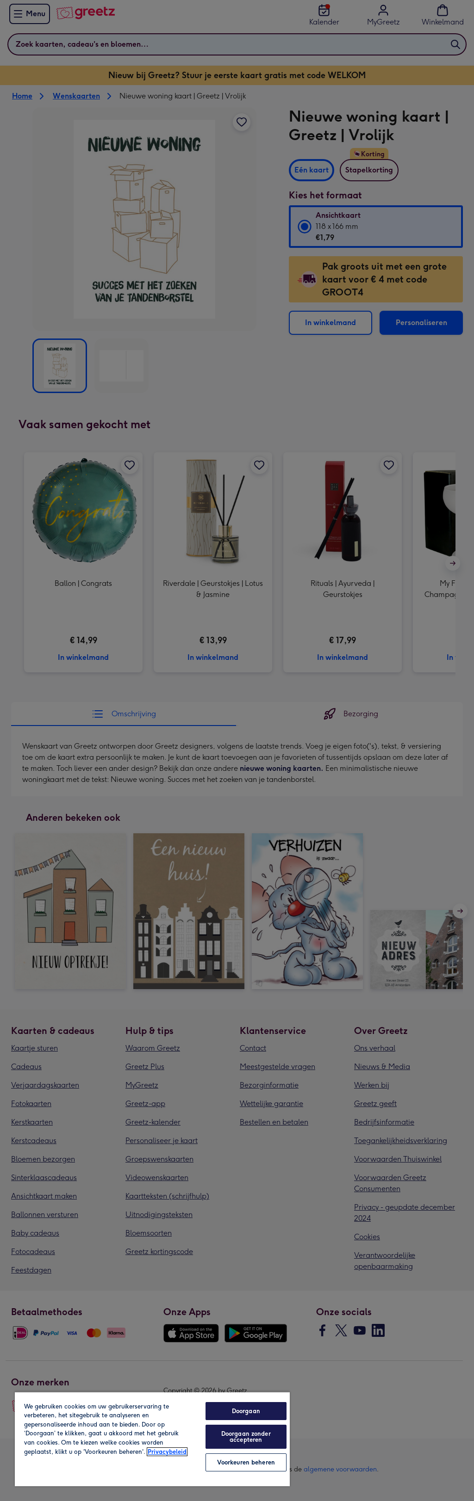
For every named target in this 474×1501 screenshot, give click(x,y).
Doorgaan (246, 1411)
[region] (152, 1438)
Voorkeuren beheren (246, 1462)
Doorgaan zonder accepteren (246, 1436)
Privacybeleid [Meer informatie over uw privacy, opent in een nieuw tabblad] (167, 1451)
